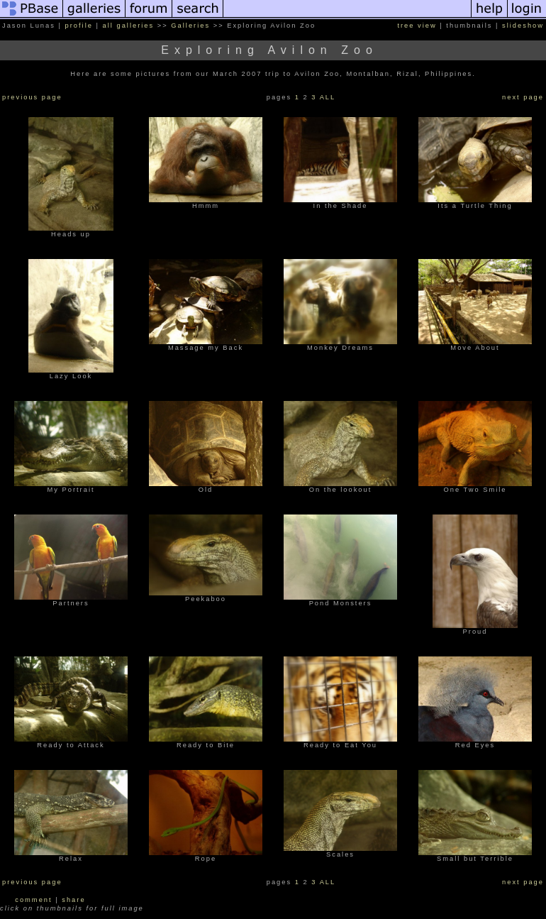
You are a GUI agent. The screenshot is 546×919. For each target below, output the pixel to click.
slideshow (523, 25)
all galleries (129, 25)
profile (79, 25)
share (73, 899)
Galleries (190, 25)
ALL (328, 97)
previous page (32, 97)
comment (33, 899)
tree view (416, 25)
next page (523, 97)
